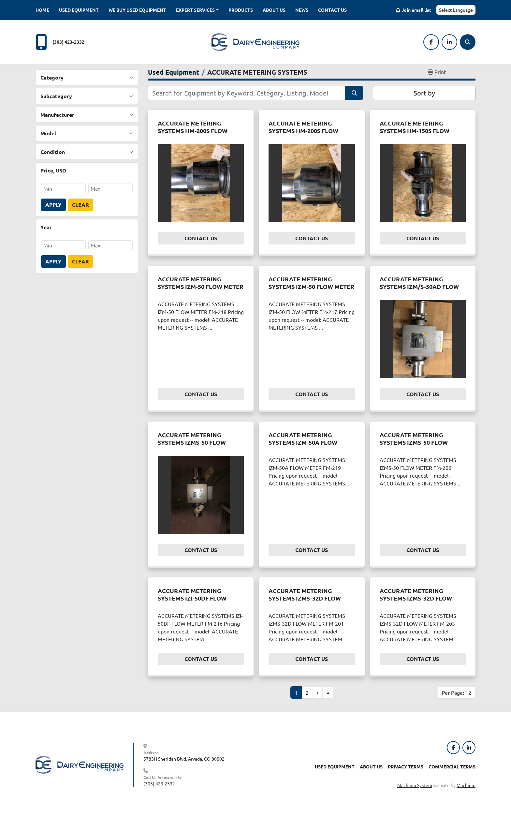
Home (42, 10)
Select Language (456, 10)
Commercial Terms (452, 766)
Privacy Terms (405, 766)
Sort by (424, 93)
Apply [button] (53, 204)
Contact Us (332, 10)
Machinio (466, 785)
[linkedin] (449, 42)
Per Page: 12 (456, 692)
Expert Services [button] (195, 10)
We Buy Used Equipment (137, 10)
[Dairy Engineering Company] (80, 764)
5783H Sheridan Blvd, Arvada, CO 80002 (184, 759)
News (301, 10)
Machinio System (414, 785)
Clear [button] (80, 204)
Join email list (416, 10)
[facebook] (431, 42)
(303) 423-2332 (68, 42)
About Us (274, 10)
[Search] (467, 42)
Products (240, 10)
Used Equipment (79, 10)
